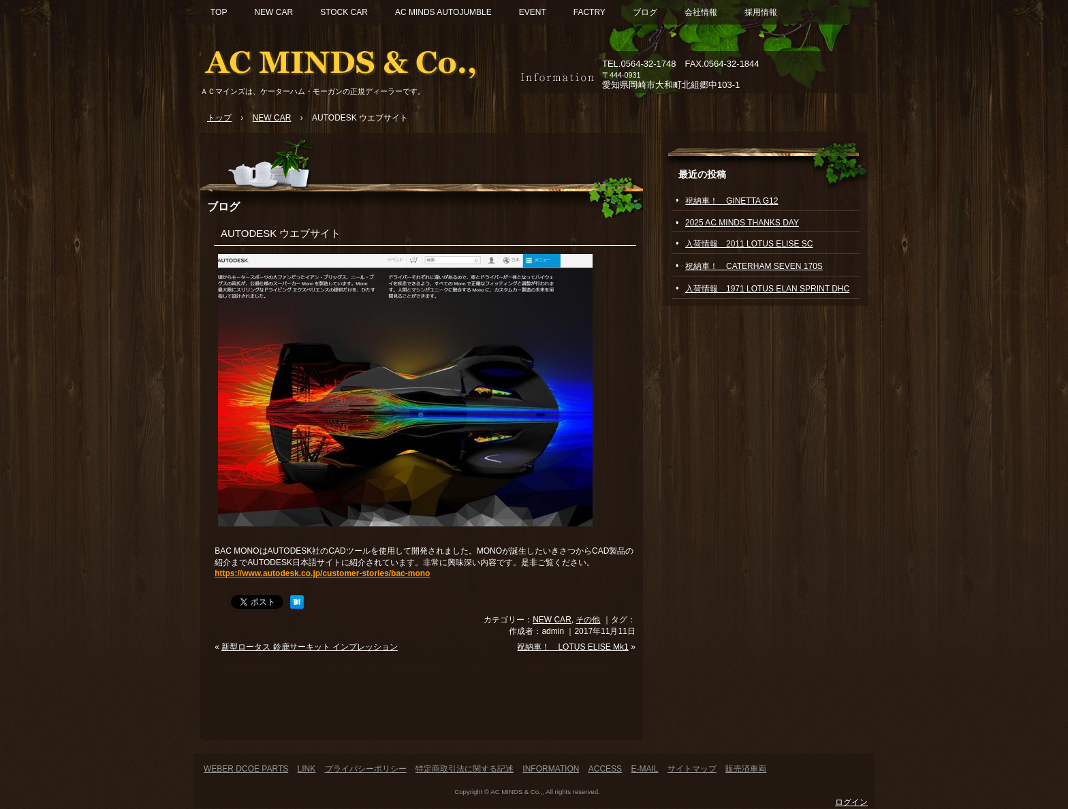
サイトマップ (692, 769)
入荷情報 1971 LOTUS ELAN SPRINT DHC (767, 289)
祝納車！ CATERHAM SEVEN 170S (754, 266)
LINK (307, 769)
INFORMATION (550, 769)
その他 (588, 619)
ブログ (645, 12)
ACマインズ (357, 59)
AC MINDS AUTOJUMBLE (443, 12)
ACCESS (605, 769)
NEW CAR (273, 12)
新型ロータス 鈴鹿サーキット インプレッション (309, 647)
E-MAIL (644, 769)
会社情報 (701, 12)
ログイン (851, 802)
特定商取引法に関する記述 (464, 769)
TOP (218, 12)
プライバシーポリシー (366, 769)
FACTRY (590, 12)
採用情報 (760, 12)
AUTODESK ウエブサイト (281, 233)
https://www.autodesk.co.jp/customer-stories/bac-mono (322, 573)
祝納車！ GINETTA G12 (731, 201)
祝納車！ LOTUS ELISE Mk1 (572, 647)
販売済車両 (745, 769)
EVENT (532, 12)
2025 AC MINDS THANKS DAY (742, 222)
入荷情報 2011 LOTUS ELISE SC (749, 244)
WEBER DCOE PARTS (246, 769)
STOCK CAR (344, 12)
